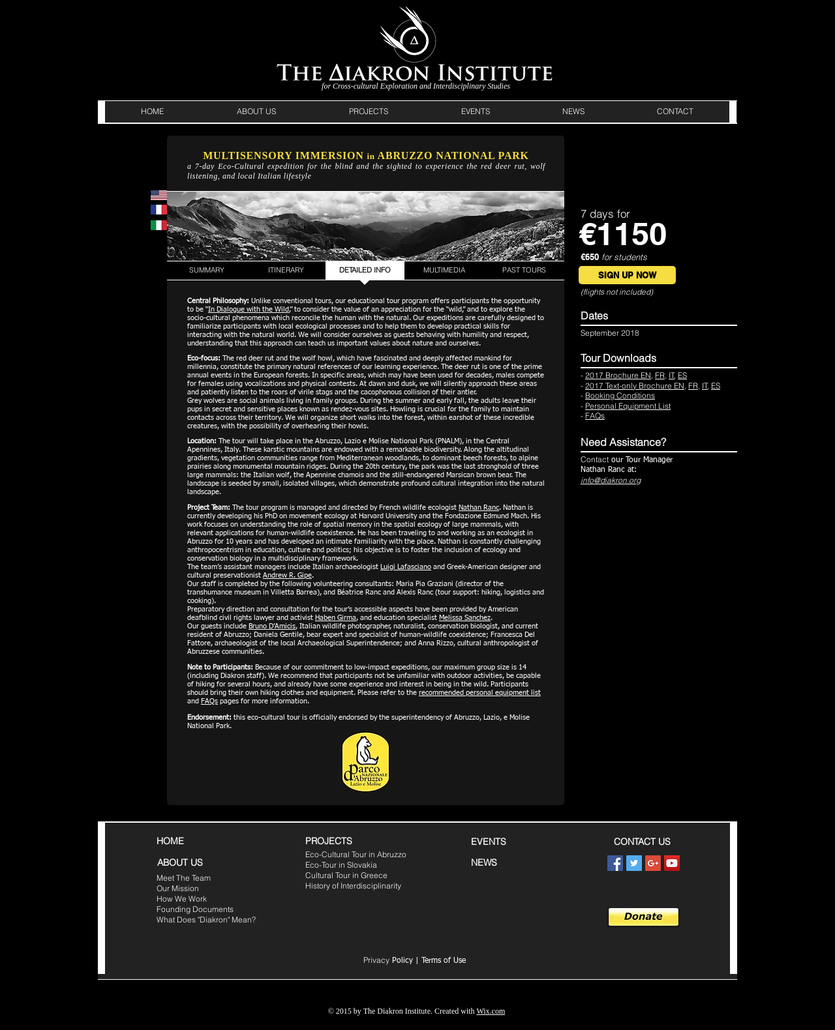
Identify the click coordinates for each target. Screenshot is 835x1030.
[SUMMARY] (206, 270)
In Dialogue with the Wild (248, 309)
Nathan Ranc (479, 507)
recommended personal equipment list (480, 692)
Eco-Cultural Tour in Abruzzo (355, 854)
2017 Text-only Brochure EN (634, 385)
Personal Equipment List (628, 406)
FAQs (209, 701)
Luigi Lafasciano (405, 566)
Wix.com (490, 1011)
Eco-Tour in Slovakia (341, 865)
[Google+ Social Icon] (653, 863)
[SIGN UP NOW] (627, 275)
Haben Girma (335, 617)
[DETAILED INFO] (365, 270)
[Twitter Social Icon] (634, 863)
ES (682, 375)
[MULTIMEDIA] (444, 270)
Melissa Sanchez (465, 617)
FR (660, 375)
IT (672, 375)
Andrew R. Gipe (287, 575)
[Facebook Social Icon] (615, 863)
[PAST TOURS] (524, 270)
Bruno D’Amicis (272, 626)
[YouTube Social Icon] (672, 863)
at (631, 470)
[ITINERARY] (286, 270)
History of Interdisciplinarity (353, 885)
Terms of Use (443, 961)
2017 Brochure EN (618, 375)
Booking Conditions (620, 395)
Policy (388, 961)
